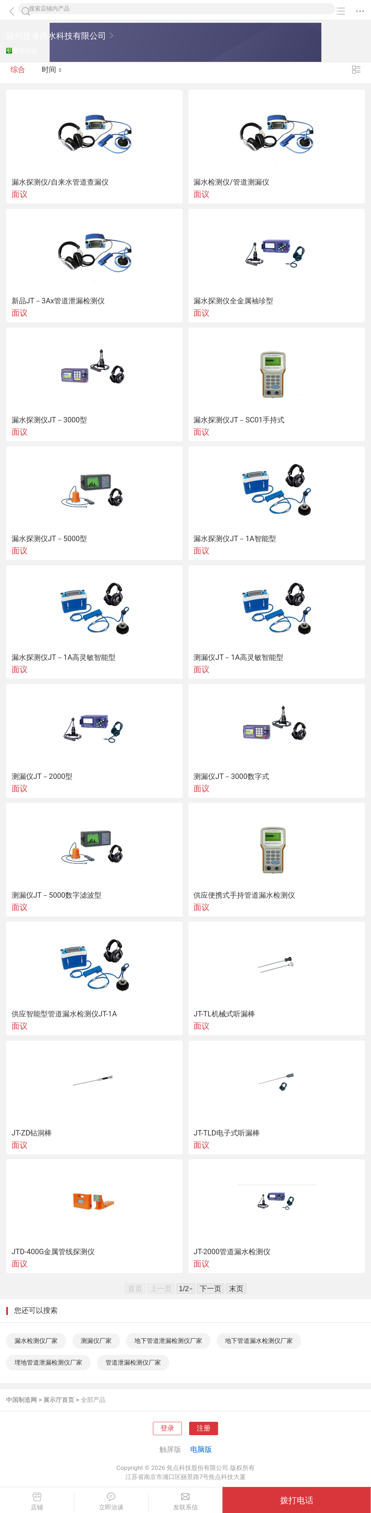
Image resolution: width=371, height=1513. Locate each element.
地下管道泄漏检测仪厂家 (168, 1340)
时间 (52, 72)
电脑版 (201, 1449)
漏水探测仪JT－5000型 (49, 538)
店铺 (37, 1502)
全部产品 (93, 1399)
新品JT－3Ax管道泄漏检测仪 (58, 300)
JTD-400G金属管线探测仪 (53, 1251)
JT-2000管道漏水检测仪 (231, 1251)
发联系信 (186, 1502)
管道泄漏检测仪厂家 (133, 1362)
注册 (203, 1428)
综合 (18, 72)
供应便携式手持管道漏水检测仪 (244, 895)
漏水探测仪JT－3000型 (49, 419)
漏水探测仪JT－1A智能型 (234, 538)
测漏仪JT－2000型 (42, 776)
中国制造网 (21, 1399)
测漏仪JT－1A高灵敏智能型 (238, 657)
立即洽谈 (111, 1502)
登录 (167, 1428)
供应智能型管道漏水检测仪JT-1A (64, 1013)
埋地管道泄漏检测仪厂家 (48, 1362)
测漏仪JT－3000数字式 (231, 776)
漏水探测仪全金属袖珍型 (233, 300)
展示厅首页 (58, 1399)
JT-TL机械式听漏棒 (224, 1013)
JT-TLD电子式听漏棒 (226, 1133)
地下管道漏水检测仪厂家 (259, 1340)
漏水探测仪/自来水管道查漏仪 (60, 182)
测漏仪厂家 (96, 1340)
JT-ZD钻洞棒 (32, 1133)
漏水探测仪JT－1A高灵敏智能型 (64, 657)
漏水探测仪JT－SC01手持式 (238, 419)
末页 (236, 1288)
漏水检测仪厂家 (36, 1340)
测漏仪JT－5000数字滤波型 (56, 895)
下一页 (210, 1288)
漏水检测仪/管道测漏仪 (231, 182)
